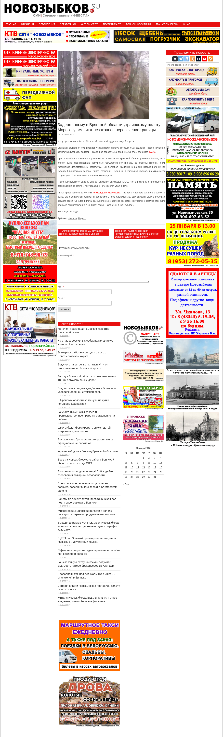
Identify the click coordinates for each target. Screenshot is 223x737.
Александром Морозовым (106, 192)
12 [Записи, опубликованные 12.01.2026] (126, 467)
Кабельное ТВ (89, 24)
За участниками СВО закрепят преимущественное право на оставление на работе (86, 415)
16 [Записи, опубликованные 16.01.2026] (149, 467)
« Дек (126, 484)
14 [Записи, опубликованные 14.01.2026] (137, 467)
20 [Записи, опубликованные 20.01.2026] (132, 472)
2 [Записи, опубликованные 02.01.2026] (149, 457)
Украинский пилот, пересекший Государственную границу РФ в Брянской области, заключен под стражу (137, 234)
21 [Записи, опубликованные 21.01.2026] (137, 472)
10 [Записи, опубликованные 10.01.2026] (155, 462)
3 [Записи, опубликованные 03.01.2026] (155, 457)
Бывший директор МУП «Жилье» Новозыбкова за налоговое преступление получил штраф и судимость (88, 526)
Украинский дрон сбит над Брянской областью (88, 451)
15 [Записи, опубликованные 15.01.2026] (143, 467)
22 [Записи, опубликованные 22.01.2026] (143, 472)
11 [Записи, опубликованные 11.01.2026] (160, 462)
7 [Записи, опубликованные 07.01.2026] (137, 462)
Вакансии (27, 24)
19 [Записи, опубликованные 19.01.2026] (126, 472)
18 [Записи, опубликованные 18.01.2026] (160, 467)
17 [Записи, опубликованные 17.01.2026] (155, 467)
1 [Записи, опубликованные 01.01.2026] (143, 457)
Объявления (47, 24)
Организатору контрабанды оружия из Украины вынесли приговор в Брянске (81, 232)
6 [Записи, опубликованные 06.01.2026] (131, 462)
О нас (186, 24)
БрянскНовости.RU (138, 24)
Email (61, 298)
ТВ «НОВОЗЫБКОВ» (167, 24)
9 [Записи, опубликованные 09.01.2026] (149, 462)
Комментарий (66, 255)
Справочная (68, 24)
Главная (11, 24)
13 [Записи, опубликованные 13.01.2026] (132, 467)
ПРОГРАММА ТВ (112, 24)
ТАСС (152, 152)
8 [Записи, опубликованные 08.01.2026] (143, 462)
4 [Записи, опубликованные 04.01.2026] (160, 457)
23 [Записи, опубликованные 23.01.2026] (149, 472)
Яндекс (82, 218)
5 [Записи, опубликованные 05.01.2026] (126, 462)
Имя (61, 286)
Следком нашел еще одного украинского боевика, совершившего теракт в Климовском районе (87, 487)
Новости (72, 218)
